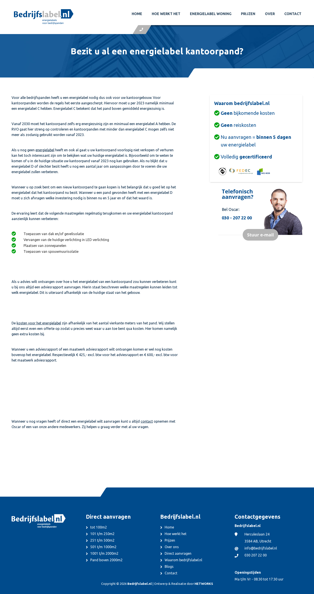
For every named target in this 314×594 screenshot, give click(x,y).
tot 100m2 (98, 527)
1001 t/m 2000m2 (104, 553)
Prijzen (248, 14)
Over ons (172, 547)
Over (270, 14)
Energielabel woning (210, 14)
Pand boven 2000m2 (106, 560)
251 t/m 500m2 (102, 540)
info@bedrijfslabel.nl (260, 548)
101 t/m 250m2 (102, 534)
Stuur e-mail (260, 235)
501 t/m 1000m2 (103, 547)
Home (137, 14)
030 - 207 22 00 (237, 217)
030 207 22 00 (255, 555)
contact (147, 421)
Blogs (169, 566)
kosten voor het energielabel (39, 323)
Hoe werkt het (166, 14)
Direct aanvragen (178, 553)
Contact (292, 14)
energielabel (45, 150)
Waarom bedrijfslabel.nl (183, 560)
